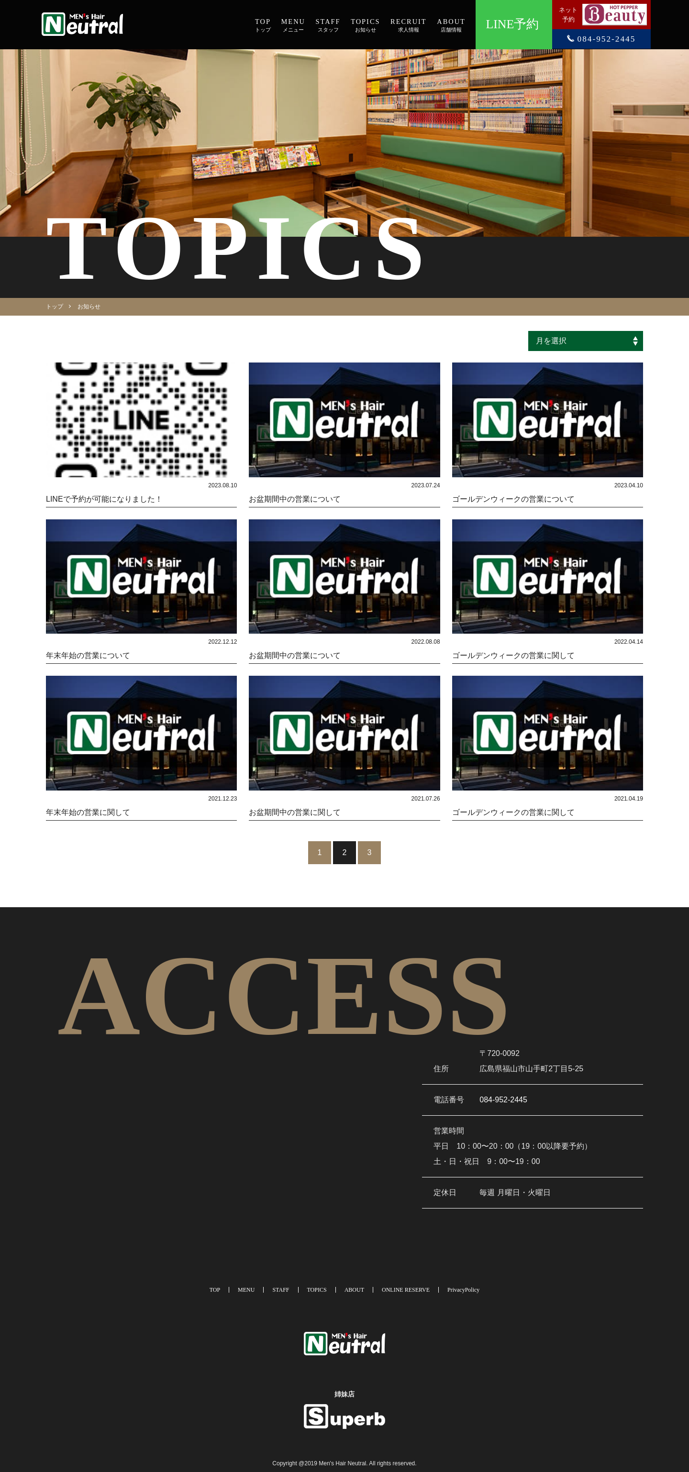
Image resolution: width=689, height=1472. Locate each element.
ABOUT (354, 1289)
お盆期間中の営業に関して (295, 812)
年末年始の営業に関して (88, 812)
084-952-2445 (503, 1100)
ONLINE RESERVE (406, 1289)
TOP (215, 1289)
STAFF (280, 1289)
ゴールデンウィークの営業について (513, 499)
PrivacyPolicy (463, 1289)
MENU (246, 1289)
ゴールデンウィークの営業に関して (513, 655)
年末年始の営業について (88, 655)
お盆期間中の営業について (295, 499)
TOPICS (317, 1289)
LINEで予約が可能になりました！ (104, 499)
